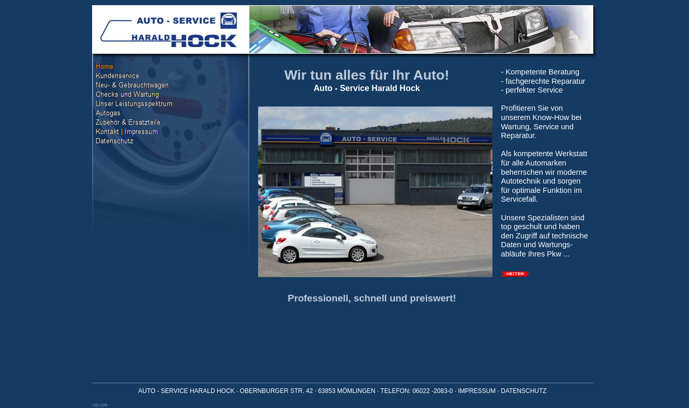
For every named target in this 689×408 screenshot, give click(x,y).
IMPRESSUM (477, 391)
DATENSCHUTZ (523, 391)
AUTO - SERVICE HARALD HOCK (186, 391)
